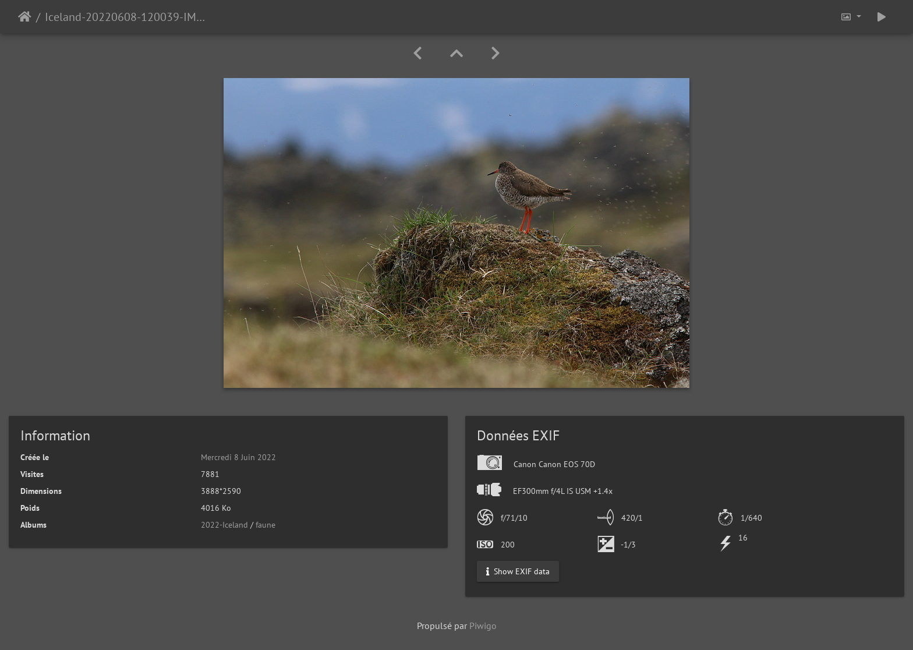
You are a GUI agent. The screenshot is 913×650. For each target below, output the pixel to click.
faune (265, 525)
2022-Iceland (224, 525)
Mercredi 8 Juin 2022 (238, 457)
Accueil (24, 17)
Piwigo (483, 625)
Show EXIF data (518, 571)
